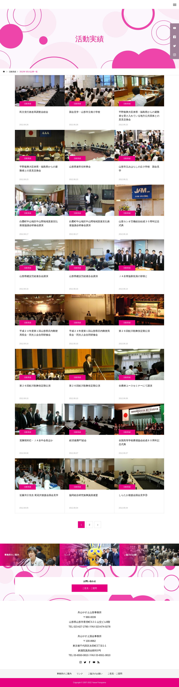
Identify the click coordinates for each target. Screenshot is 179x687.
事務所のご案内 (64, 673)
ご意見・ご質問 (89, 588)
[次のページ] (97, 524)
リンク (80, 673)
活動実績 (27, 104)
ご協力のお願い (95, 673)
